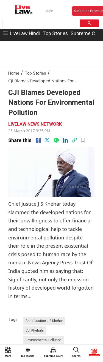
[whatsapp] (56, 140)
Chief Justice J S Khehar (44, 321)
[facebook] (38, 140)
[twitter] (47, 140)
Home (13, 73)
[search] (39, 23)
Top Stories (55, 33)
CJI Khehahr (35, 330)
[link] (74, 140)
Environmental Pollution (44, 340)
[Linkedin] (65, 140)
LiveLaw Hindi (25, 33)
